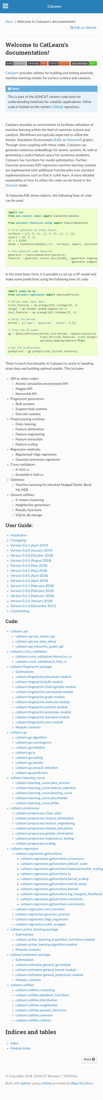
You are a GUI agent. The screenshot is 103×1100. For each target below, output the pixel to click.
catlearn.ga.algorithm (31, 737)
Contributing (20, 611)
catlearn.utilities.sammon (34, 1015)
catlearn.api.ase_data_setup (36, 641)
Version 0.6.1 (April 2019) (29, 545)
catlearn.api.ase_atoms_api (35, 636)
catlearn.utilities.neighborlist (37, 1005)
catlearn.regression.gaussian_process (43, 914)
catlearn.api (19, 631)
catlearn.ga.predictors (32, 773)
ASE (57, 140)
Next (89, 1059)
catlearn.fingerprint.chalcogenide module (46, 687)
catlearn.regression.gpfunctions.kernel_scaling (54, 879)
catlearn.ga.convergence (33, 742)
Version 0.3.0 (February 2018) (32, 591)
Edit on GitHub (84, 27)
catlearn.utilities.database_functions (42, 995)
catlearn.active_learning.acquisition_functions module (55, 939)
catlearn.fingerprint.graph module (40, 697)
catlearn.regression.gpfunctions (39, 853)
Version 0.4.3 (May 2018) (29, 565)
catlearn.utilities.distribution (36, 1000)
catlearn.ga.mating (29, 757)
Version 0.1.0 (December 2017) (33, 606)
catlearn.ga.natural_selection (37, 767)
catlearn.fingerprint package (31, 666)
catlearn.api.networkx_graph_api (39, 646)
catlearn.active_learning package (34, 929)
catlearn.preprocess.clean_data (38, 813)
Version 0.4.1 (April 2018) (29, 575)
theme (47, 1083)
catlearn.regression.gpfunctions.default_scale (54, 863)
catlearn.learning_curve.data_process (43, 783)
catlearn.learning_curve (28, 778)
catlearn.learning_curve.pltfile (37, 803)
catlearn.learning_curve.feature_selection (46, 788)
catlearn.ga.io (25, 752)
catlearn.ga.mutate (29, 762)
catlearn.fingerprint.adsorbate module (43, 677)
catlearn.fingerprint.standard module (43, 717)
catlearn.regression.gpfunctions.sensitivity (52, 899)
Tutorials (11, 185)
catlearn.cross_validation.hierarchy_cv (44, 656)
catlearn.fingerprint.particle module (42, 707)
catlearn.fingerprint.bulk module (39, 682)
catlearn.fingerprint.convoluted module (44, 692)
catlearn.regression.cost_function (40, 909)
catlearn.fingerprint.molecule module (43, 702)
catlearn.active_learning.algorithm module (46, 944)
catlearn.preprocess (25, 808)
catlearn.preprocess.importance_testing (45, 838)
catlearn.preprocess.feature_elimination (45, 818)
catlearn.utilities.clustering (35, 990)
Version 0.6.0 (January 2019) (31, 550)
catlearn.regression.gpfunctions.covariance (52, 858)
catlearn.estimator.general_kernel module (46, 970)
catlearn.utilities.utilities (33, 1020)
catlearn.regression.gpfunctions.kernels (49, 889)
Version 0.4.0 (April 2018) (29, 581)
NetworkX (74, 140)
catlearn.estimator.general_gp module (43, 965)
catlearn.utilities (22, 985)
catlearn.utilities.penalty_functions (41, 1010)
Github (58, 107)
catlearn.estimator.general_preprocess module (49, 975)
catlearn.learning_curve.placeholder (42, 798)
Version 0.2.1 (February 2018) (32, 596)
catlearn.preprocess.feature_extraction (44, 828)
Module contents (28, 727)
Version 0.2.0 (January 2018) (31, 601)
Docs (9, 21)
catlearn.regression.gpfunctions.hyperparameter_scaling (62, 869)
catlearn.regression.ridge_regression (42, 919)
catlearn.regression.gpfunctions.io (46, 874)
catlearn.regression (24, 848)
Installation (19, 535)
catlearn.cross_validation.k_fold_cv (41, 661)
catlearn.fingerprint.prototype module (43, 712)
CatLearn (54, 6)
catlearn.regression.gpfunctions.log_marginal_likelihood (61, 894)
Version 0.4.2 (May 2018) (29, 570)
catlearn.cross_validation (29, 651)
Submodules (25, 671)
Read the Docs (81, 1083)
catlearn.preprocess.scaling (35, 843)
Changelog (18, 540)
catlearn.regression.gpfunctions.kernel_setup (54, 884)
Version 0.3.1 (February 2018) (32, 586)
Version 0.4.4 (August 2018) (31, 560)
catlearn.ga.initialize (30, 747)
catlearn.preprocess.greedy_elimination (44, 833)
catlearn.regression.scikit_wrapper (41, 924)
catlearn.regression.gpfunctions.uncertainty (53, 904)
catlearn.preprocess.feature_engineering (45, 823)
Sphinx (26, 1083)
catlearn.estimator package (30, 954)
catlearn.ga (19, 732)
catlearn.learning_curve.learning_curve (44, 793)
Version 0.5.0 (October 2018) (32, 555)
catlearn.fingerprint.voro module (39, 722)
